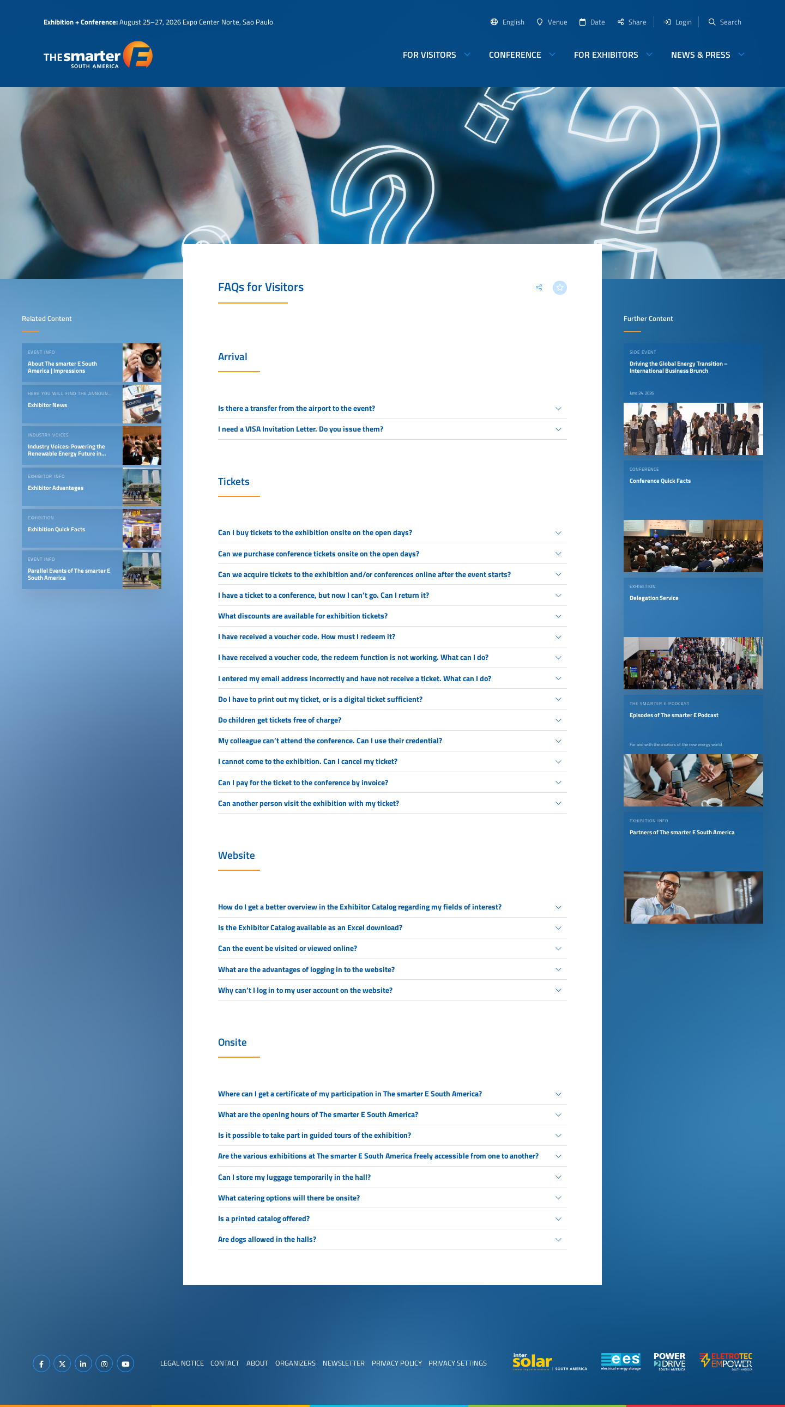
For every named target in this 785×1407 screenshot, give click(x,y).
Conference (515, 54)
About (257, 1362)
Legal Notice (182, 1362)
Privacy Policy (397, 1362)
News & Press (700, 54)
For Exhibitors (606, 54)
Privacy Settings (457, 1362)
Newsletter (344, 1362)
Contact (224, 1362)
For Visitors (429, 54)
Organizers (295, 1362)
